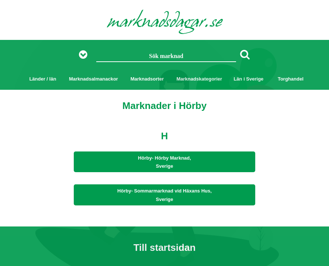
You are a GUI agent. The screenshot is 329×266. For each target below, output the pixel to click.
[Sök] (245, 54)
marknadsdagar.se (165, 23)
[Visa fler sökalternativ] (86, 55)
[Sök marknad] (166, 56)
